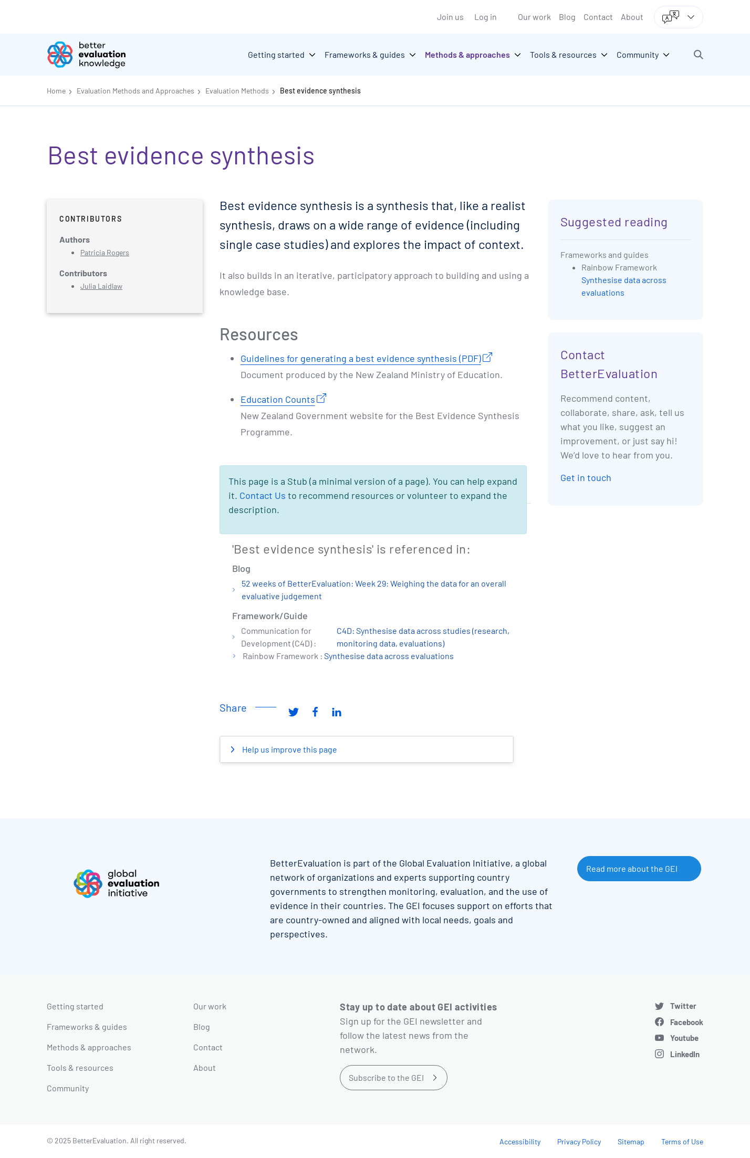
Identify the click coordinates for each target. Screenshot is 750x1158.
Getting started (75, 1006)
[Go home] (94, 54)
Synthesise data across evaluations (389, 656)
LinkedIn (685, 1054)
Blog (567, 17)
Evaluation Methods (237, 90)
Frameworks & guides (87, 1026)
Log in (485, 17)
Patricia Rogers (104, 252)
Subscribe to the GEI (386, 1077)
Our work (534, 17)
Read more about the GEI (632, 868)
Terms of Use (682, 1141)
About (632, 17)
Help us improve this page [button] (289, 749)
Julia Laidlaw (101, 285)
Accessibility (519, 1141)
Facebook (686, 1022)
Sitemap (631, 1141)
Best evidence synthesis (320, 90)
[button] (698, 54)
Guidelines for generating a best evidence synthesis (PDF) (361, 358)
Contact (598, 17)
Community (68, 1088)
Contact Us (262, 495)
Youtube (684, 1037)
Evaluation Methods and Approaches (135, 90)
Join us (450, 17)
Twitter (683, 1005)
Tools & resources (80, 1067)
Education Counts (278, 399)
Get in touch (585, 477)
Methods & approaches (89, 1047)
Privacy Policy (579, 1141)
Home (56, 90)
